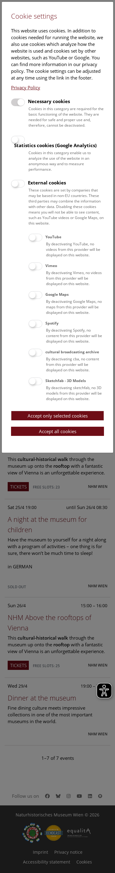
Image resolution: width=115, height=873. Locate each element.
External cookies (47, 183)
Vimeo (51, 265)
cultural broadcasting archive (72, 352)
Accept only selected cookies (58, 416)
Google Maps (57, 294)
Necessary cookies (49, 101)
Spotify (52, 323)
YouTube (53, 237)
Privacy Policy (25, 87)
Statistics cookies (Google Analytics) (55, 145)
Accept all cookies (57, 431)
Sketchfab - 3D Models (65, 380)
